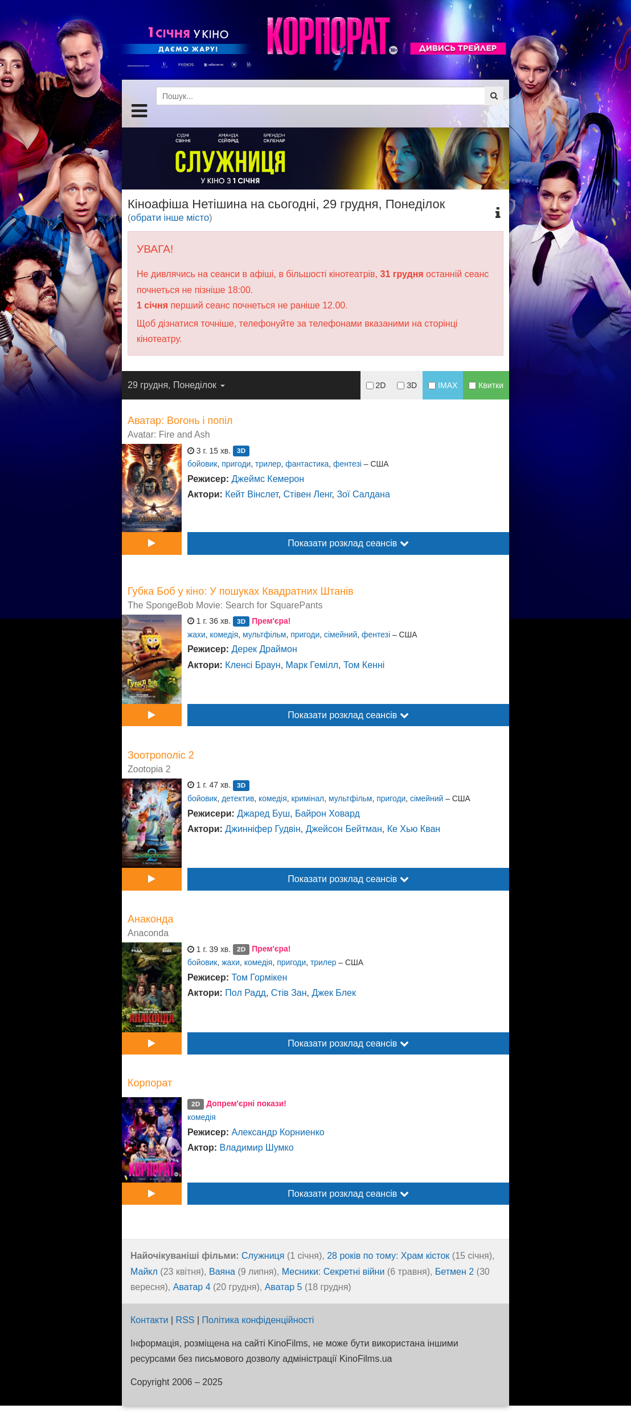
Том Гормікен (260, 977)
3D (407, 385)
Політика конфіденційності (258, 1320)
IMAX (442, 385)
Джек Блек (333, 993)
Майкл (144, 1271)
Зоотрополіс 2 (161, 755)
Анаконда (151, 919)
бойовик (202, 463)
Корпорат (150, 1083)
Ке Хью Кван (414, 829)
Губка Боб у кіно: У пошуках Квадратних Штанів (241, 591)
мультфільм (264, 634)
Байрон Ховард (327, 813)
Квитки (486, 385)
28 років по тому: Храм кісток (388, 1256)
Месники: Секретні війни (333, 1271)
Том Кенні (363, 665)
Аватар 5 (283, 1287)
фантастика (307, 463)
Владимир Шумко (257, 1147)
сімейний (340, 634)
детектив (238, 798)
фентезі (347, 463)
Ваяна (222, 1271)
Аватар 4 (192, 1287)
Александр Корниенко (278, 1132)
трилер (268, 463)
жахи (196, 634)
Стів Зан (289, 993)
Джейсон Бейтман (344, 829)
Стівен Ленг (308, 494)
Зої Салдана (363, 494)
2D (376, 385)
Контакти (149, 1320)
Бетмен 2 (454, 1271)
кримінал (307, 798)
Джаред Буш (263, 813)
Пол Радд (245, 993)
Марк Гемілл (312, 665)
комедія (224, 634)
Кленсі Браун (252, 665)
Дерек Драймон (264, 649)
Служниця (262, 1256)
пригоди (236, 463)
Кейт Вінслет (251, 494)
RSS (185, 1320)
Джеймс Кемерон (268, 479)
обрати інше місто (170, 217)
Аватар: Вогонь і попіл (180, 420)
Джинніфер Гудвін (262, 829)
